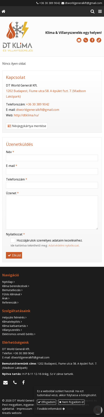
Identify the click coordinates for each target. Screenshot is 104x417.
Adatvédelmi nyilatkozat (63, 245)
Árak (5, 298)
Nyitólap (7, 282)
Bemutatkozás (11, 290)
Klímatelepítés (11, 321)
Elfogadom (46, 402)
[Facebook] (92, 40)
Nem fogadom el (71, 402)
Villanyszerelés (11, 330)
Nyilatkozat (15, 234)
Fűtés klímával (11, 294)
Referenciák (9, 302)
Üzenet (12, 193)
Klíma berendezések (14, 286)
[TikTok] (99, 40)
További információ (49, 408)
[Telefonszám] (85, 40)
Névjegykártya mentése (26, 126)
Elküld (14, 255)
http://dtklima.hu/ (26, 115)
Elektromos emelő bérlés (18, 334)
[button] (100, 11)
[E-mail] (79, 40)
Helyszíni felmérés (13, 317)
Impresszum (24, 408)
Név (10, 152)
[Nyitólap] (3, 11)
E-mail (11, 166)
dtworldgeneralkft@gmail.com (83, 3)
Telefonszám (16, 179)
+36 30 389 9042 (49, 3)
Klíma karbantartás (14, 326)
